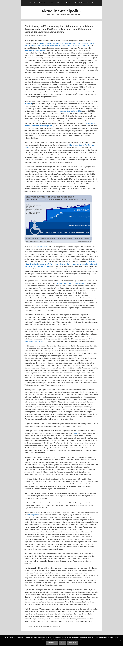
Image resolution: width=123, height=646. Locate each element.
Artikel (76, 433)
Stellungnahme (33, 515)
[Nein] (121, 640)
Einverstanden (52, 642)
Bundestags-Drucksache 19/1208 (69, 111)
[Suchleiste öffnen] (93, 3)
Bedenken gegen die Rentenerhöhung (70, 283)
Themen (68, 3)
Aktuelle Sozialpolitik (61, 11)
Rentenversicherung (53, 626)
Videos (51, 3)
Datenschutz (72, 642)
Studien (59, 3)
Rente (45, 626)
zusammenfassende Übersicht (36, 50)
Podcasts (42, 3)
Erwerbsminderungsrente (34, 626)
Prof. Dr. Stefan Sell (81, 3)
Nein (62, 642)
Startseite (32, 3)
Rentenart (28, 104)
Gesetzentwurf (42, 247)
